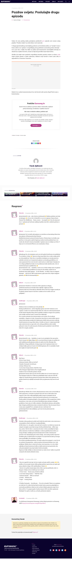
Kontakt (34, 565)
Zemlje (54, 1)
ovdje (58, 54)
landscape (22, 313)
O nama (34, 557)
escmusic (22, 511)
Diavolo (21, 225)
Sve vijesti (60, 1)
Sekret (21, 243)
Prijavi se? (35, 544)
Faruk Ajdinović (40, 178)
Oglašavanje (35, 564)
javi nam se (19, 539)
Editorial (41, 1)
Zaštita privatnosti (36, 562)
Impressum (34, 559)
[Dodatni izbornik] (69, 1)
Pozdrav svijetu (26, 135)
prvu (43, 41)
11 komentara (27, 20)
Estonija (19, 135)
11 (49, 195)
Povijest (48, 1)
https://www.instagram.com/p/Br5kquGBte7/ (34, 515)
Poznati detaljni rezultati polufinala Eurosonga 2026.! (42, 205)
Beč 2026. (34, 1)
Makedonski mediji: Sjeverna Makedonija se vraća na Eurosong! (27, 205)
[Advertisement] (36, 30)
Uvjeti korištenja (36, 560)
